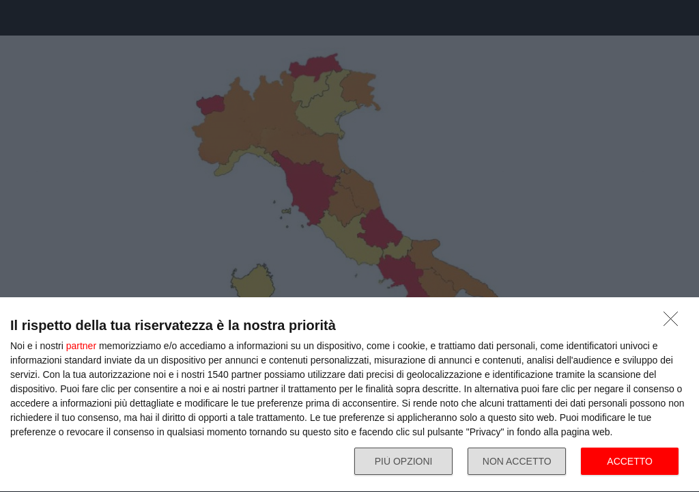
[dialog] (349, 395)
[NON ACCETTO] (674, 322)
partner (81, 346)
